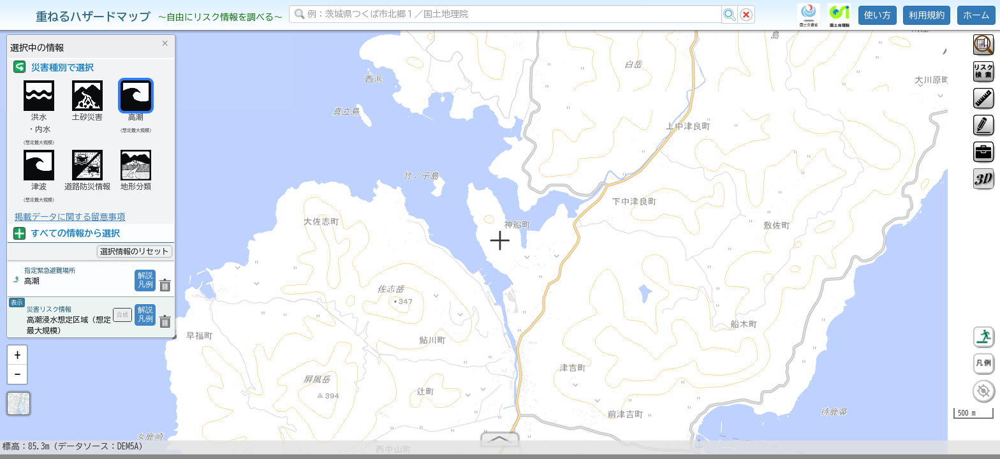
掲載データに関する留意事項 (70, 216)
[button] (17, 360)
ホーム (976, 15)
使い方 (877, 15)
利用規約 (927, 15)
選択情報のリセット (134, 251)
